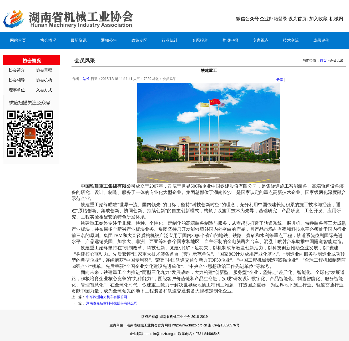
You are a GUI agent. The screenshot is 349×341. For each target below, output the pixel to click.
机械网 (336, 18)
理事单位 (17, 90)
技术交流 (291, 40)
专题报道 (200, 40)
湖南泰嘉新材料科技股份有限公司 (112, 303)
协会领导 (17, 80)
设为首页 (297, 18)
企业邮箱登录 (273, 18)
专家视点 (261, 40)
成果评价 (321, 40)
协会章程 (44, 70)
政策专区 (139, 40)
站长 (86, 79)
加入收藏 (318, 18)
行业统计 (170, 40)
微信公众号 (247, 18)
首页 (323, 61)
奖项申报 (230, 40)
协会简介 (17, 70)
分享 (279, 80)
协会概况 (48, 40)
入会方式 (44, 90)
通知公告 (109, 40)
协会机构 (44, 80)
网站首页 (18, 40)
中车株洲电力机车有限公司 (106, 297)
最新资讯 (79, 40)
